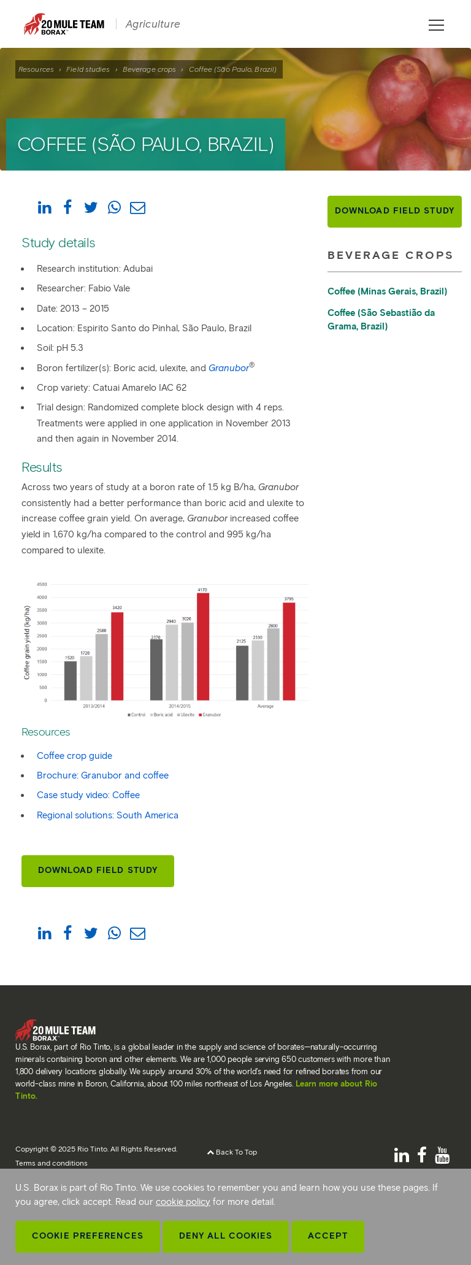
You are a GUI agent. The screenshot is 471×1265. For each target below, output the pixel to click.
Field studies (88, 69)
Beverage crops (149, 69)
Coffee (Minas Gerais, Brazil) (387, 291)
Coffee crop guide (74, 755)
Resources (36, 69)
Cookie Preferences (88, 1236)
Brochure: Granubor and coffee (103, 775)
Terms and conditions (51, 1162)
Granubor (229, 368)
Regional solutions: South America (107, 815)
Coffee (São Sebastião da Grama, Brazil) (381, 320)
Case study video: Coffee (88, 795)
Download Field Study (98, 870)
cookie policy (183, 1201)
